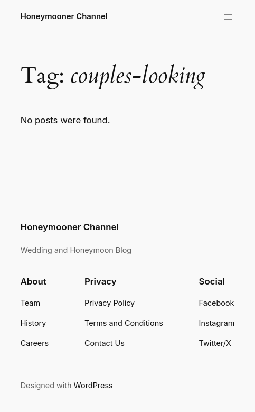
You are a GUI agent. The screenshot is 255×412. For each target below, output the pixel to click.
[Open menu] (228, 17)
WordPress (93, 385)
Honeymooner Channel (64, 16)
